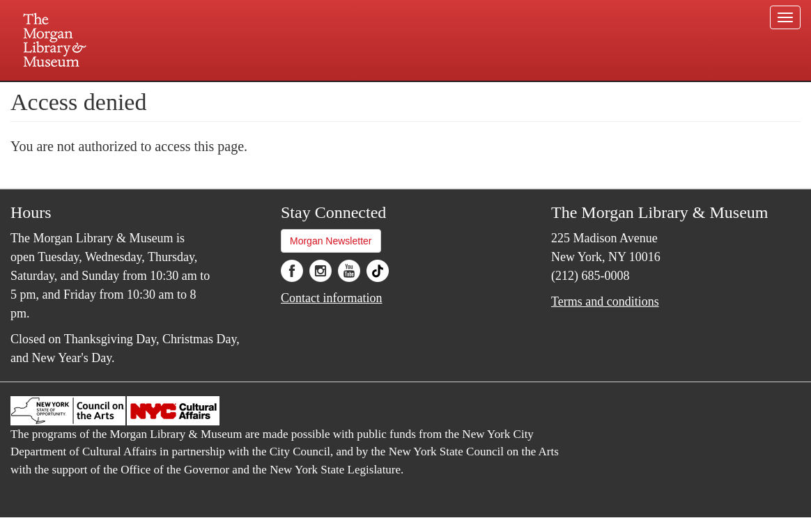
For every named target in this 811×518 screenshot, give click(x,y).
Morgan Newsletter (331, 240)
